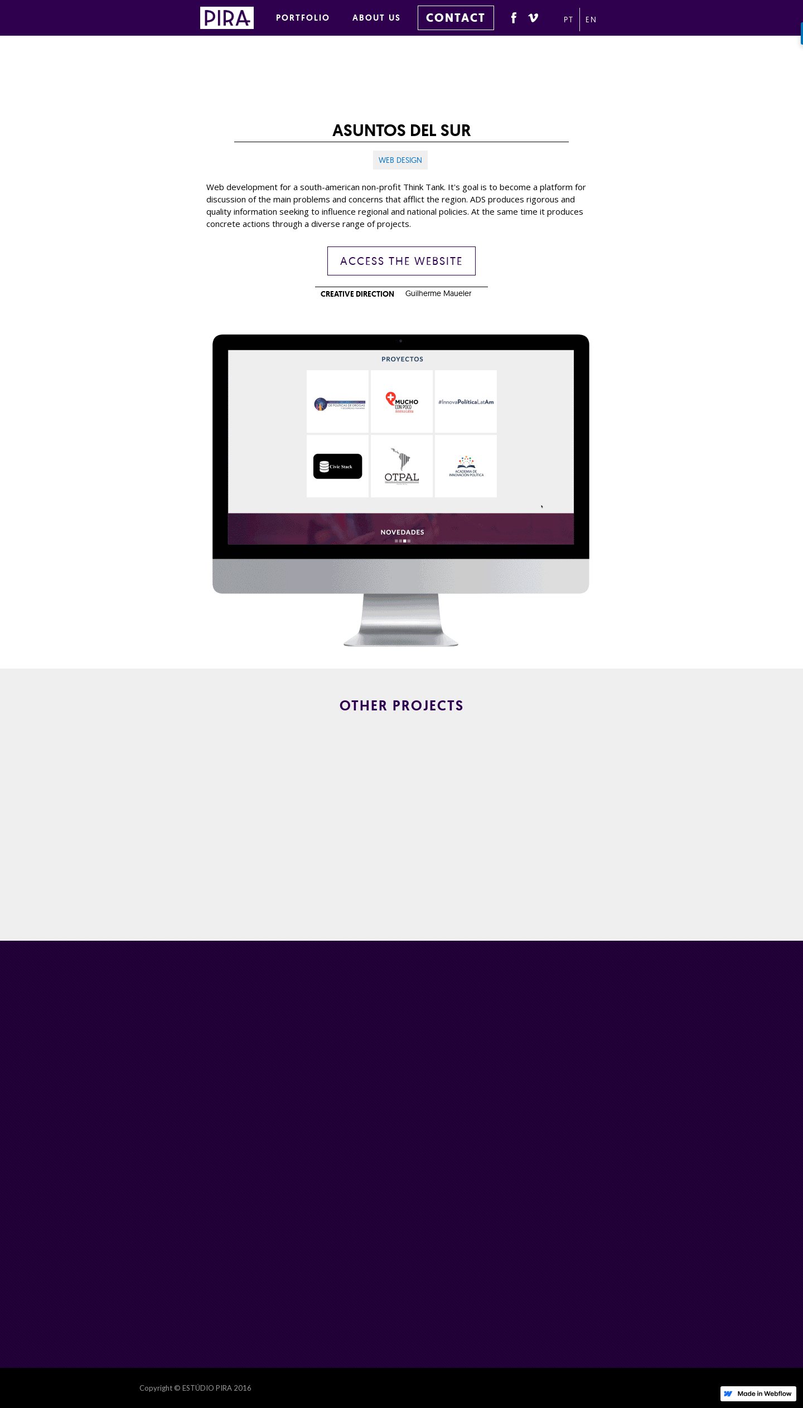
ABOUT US (376, 17)
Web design (400, 160)
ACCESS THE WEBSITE (401, 261)
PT (569, 19)
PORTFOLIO (303, 17)
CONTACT (456, 18)
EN (591, 19)
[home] (232, 16)
